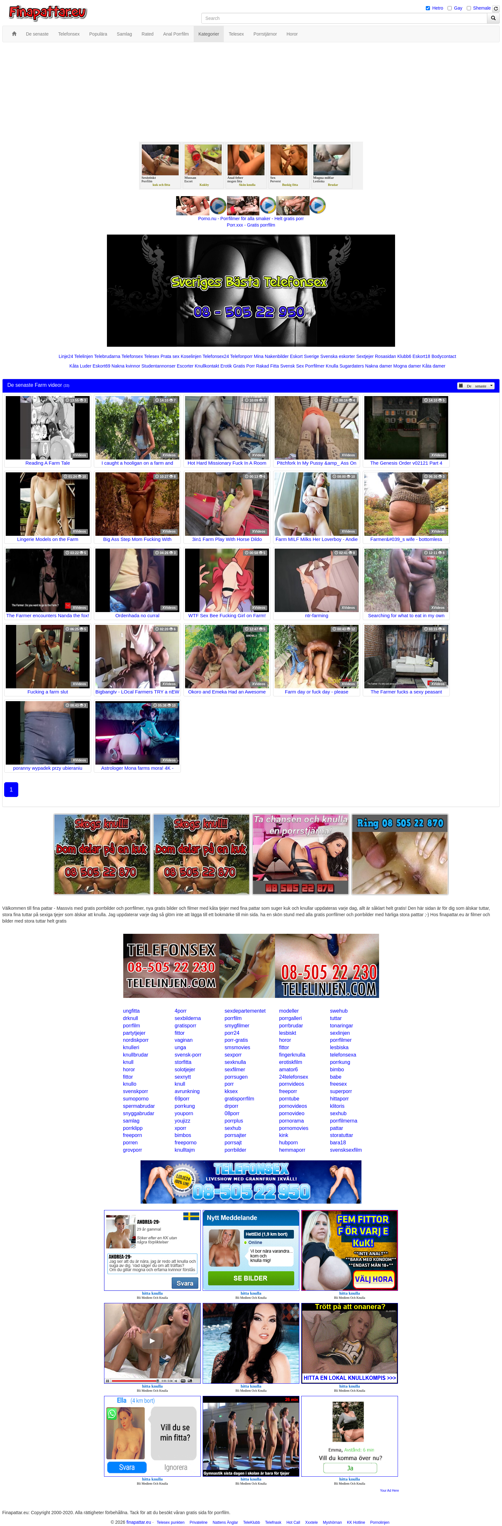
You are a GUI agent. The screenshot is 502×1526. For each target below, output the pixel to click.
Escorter (185, 366)
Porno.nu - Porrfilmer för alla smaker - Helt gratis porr (251, 218)
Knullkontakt (207, 366)
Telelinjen (83, 356)
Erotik (226, 366)
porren (130, 1142)
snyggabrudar (138, 1113)
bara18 (338, 1142)
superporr (341, 1091)
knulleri (131, 1047)
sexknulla (235, 1062)
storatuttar (341, 1135)
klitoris (337, 1106)
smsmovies (237, 1047)
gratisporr (185, 1025)
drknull (130, 1018)
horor (285, 1040)
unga (180, 1047)
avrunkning (186, 1091)
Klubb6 (404, 356)
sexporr (233, 1054)
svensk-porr (187, 1054)
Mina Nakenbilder (271, 356)
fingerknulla (292, 1054)
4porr (180, 1011)
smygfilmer (237, 1025)
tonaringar (341, 1025)
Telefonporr (241, 356)
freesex (338, 1084)
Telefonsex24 (216, 356)
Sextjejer (365, 356)
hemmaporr (292, 1150)
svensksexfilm (346, 1150)
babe (336, 1077)
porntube (289, 1098)
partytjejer (134, 1033)
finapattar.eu (138, 1522)
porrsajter (236, 1135)
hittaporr (339, 1098)
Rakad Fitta (267, 366)
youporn (183, 1113)
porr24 (232, 1033)
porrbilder (236, 1150)
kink (283, 1135)
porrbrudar (291, 1025)
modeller (289, 1011)
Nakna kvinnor (125, 366)
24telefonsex (293, 1077)
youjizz (182, 1121)
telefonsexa (343, 1054)
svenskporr (135, 1091)
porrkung (340, 1062)
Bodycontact (444, 356)
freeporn (132, 1135)
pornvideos (291, 1084)
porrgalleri (290, 1018)
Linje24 (66, 356)
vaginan (183, 1040)
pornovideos (293, 1106)
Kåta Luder (80, 366)
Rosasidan (385, 356)
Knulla (332, 366)
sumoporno (136, 1098)
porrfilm (233, 1018)
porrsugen (236, 1077)
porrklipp (132, 1128)
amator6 (288, 1069)
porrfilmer (341, 1040)
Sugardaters (351, 366)
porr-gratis (236, 1040)
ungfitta (131, 1011)
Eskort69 (101, 366)
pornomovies (294, 1128)
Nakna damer (378, 366)
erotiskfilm (290, 1062)
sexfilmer (235, 1069)
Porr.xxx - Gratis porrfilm (251, 225)
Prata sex (169, 356)
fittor (179, 1033)
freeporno (185, 1142)
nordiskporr (136, 1040)
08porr (232, 1113)
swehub (339, 1011)
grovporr (132, 1150)
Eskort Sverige (304, 356)
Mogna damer (407, 366)
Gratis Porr (244, 366)
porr (229, 1084)
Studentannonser (159, 366)
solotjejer (184, 1069)
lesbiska (339, 1047)
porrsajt (233, 1142)
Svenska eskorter (337, 356)
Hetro (437, 8)
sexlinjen (340, 1033)
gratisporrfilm (239, 1098)
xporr (180, 1128)
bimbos (182, 1135)
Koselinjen (191, 356)
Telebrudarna (107, 356)
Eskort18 (421, 356)
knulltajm (184, 1150)
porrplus (234, 1121)
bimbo (337, 1069)
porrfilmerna (343, 1121)
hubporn (288, 1142)
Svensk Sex (292, 366)
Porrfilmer (315, 366)
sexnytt (182, 1077)
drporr (232, 1106)
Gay (458, 8)
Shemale (482, 8)
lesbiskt (287, 1033)
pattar (336, 1128)
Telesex (151, 356)
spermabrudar (139, 1106)
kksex (231, 1091)
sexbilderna (187, 1018)
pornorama (291, 1121)
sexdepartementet (245, 1011)
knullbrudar (135, 1054)
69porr (181, 1098)
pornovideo (291, 1113)
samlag (131, 1121)
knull (128, 1062)
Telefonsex (132, 356)
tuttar (336, 1018)
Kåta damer (433, 366)
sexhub (338, 1113)
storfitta (182, 1062)
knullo (129, 1084)
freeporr (288, 1091)
